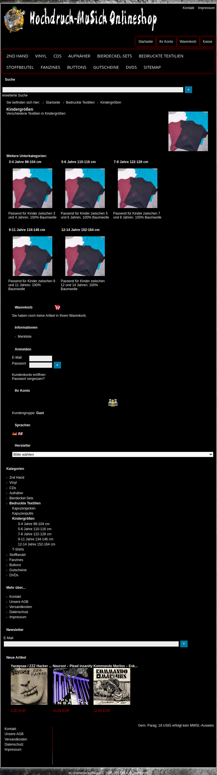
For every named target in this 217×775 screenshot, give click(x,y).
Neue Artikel (16, 658)
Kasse (207, 42)
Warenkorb (188, 42)
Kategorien (15, 469)
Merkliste (24, 337)
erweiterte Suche (15, 95)
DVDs (131, 67)
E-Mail (17, 357)
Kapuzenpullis (22, 513)
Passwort (19, 363)
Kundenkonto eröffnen (29, 375)
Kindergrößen (23, 519)
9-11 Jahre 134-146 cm (35, 539)
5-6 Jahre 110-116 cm (34, 529)
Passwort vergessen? (28, 379)
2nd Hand (17, 56)
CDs (57, 56)
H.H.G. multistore (135, 773)
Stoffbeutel (20, 67)
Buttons (76, 67)
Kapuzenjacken (24, 508)
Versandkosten (20, 607)
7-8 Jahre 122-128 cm (34, 534)
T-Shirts (18, 549)
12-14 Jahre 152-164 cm (36, 544)
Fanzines (50, 67)
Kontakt (188, 8)
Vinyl (41, 56)
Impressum (206, 8)
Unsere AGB (18, 602)
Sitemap (152, 67)
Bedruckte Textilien (161, 56)
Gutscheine (106, 67)
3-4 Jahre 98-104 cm (33, 524)
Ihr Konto (166, 42)
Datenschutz (18, 612)
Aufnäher (79, 56)
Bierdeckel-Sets (114, 56)
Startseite (145, 42)
